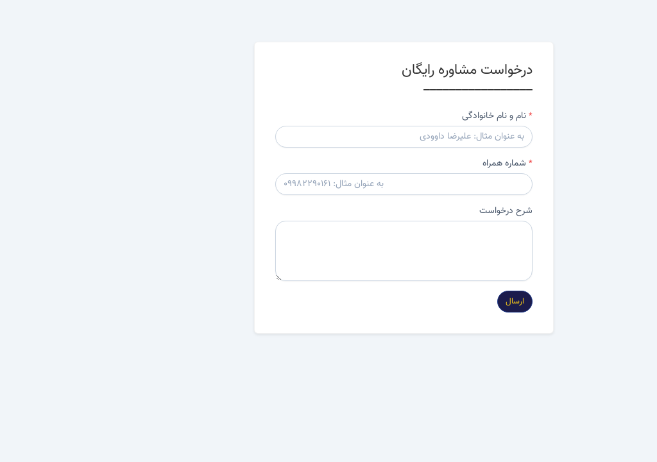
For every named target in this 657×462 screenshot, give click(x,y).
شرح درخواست (430, 211)
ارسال (440, 301)
